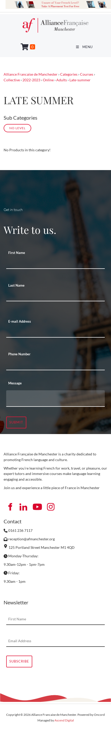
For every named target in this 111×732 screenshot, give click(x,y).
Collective (12, 80)
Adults (61, 80)
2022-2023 (31, 80)
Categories (68, 74)
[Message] (55, 398)
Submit (16, 422)
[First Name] (55, 263)
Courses (86, 74)
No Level (17, 128)
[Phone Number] (55, 364)
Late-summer (80, 80)
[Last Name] (55, 295)
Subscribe (19, 661)
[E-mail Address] (55, 332)
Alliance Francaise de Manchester (31, 74)
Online (48, 80)
